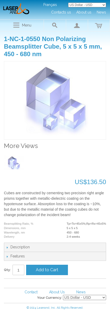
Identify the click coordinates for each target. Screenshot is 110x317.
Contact (31, 292)
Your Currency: (49, 298)
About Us (57, 292)
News (81, 292)
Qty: (7, 270)
